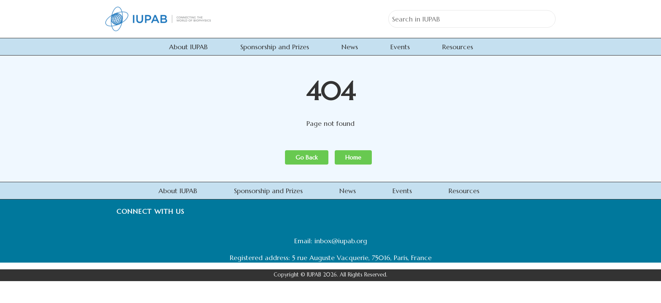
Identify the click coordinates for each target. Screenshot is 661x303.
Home (353, 157)
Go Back (307, 157)
